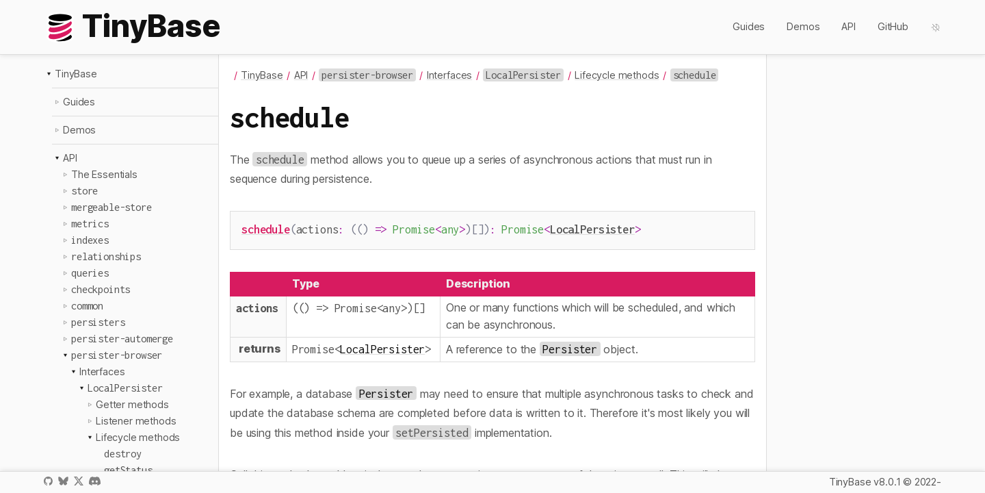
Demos (803, 26)
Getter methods (132, 404)
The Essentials (104, 174)
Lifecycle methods (138, 437)
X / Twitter (78, 481)
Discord (95, 481)
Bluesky (63, 481)
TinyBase (76, 73)
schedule (265, 229)
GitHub (893, 26)
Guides (749, 26)
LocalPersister (592, 229)
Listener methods (136, 421)
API (848, 26)
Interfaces (101, 371)
